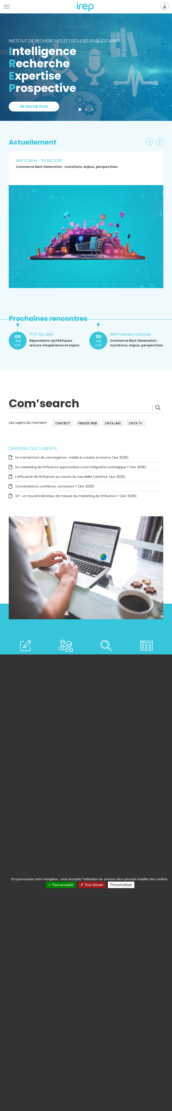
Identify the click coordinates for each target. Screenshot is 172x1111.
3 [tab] (93, 110)
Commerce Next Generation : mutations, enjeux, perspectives (67, 167)
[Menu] (6, 6)
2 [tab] (87, 110)
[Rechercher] (86, 407)
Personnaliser (121, 885)
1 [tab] (80, 110)
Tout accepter (60, 885)
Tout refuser (91, 885)
